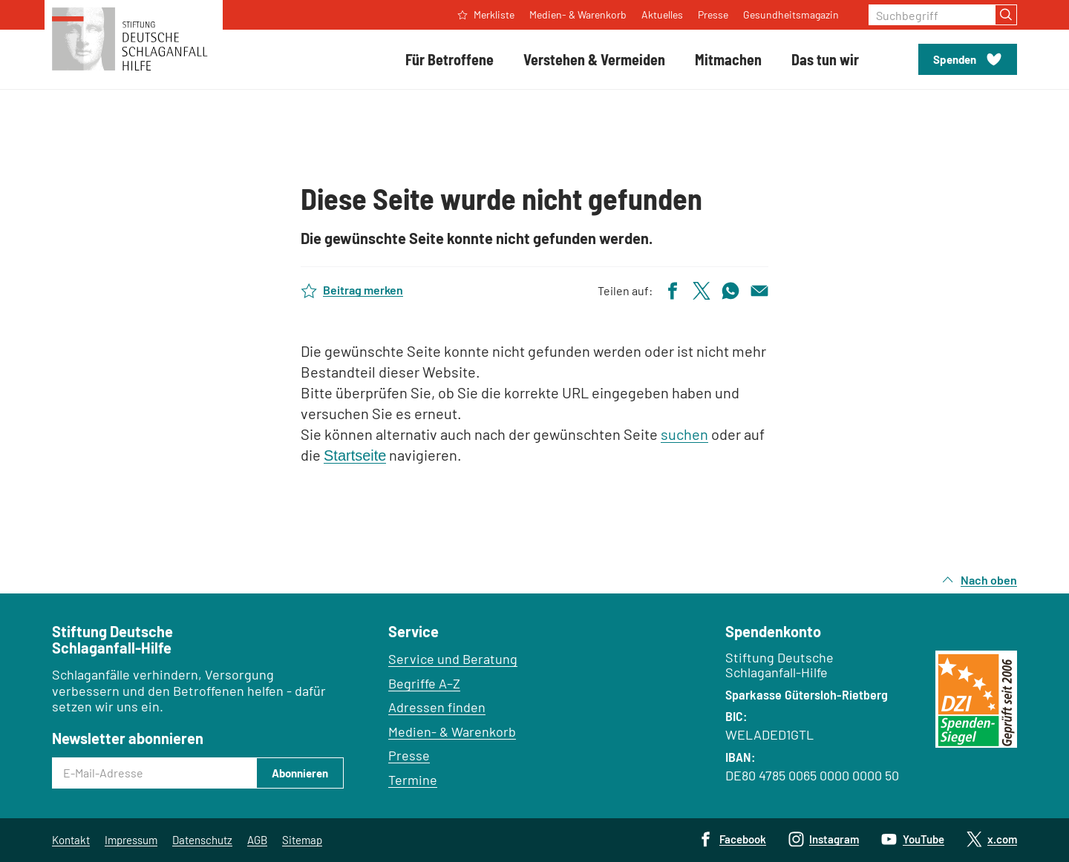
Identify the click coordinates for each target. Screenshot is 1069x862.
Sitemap (302, 839)
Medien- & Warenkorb (452, 731)
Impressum (131, 839)
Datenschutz (202, 839)
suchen (684, 434)
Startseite (355, 455)
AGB (257, 839)
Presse (409, 755)
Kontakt (71, 839)
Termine (412, 779)
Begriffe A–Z (424, 683)
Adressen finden (437, 707)
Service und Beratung (452, 659)
